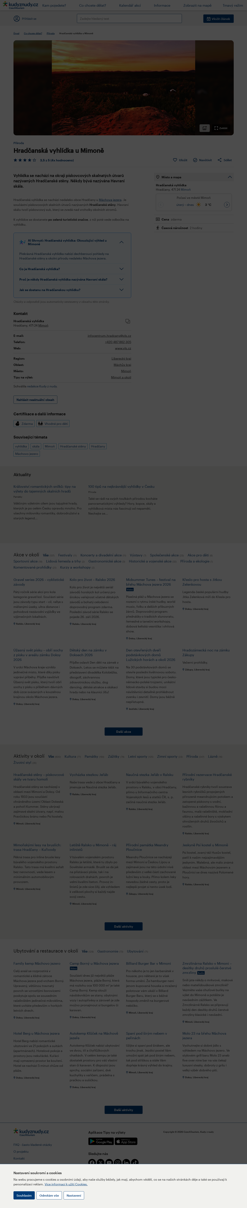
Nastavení (74, 1195)
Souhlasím (24, 1195)
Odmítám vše (49, 1195)
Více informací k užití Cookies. (66, 1184)
